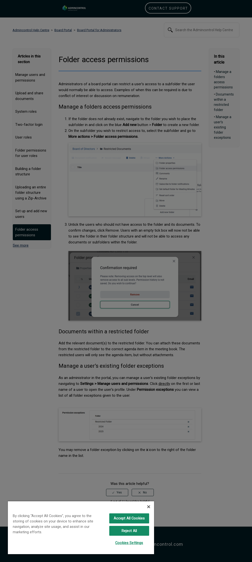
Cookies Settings (129, 543)
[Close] (148, 506)
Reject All (129, 531)
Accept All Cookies (129, 518)
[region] (81, 527)
